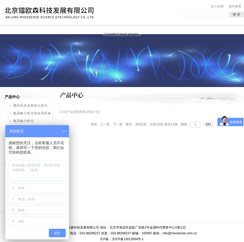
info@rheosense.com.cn (180, 233)
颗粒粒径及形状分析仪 (30, 105)
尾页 (129, 124)
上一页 (105, 124)
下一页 (118, 124)
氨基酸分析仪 (23, 121)
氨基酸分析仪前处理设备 (32, 113)
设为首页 (235, 6)
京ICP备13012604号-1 (128, 239)
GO (208, 124)
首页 (94, 124)
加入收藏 (217, 6)
